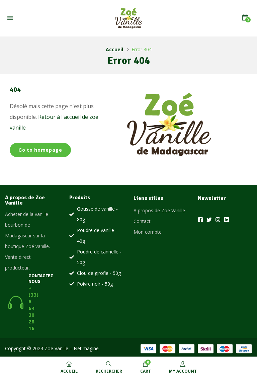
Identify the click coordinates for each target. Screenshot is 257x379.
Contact (142, 221)
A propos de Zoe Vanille (159, 210)
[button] (245, 17)
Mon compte (148, 232)
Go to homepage (40, 150)
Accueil (114, 49)
